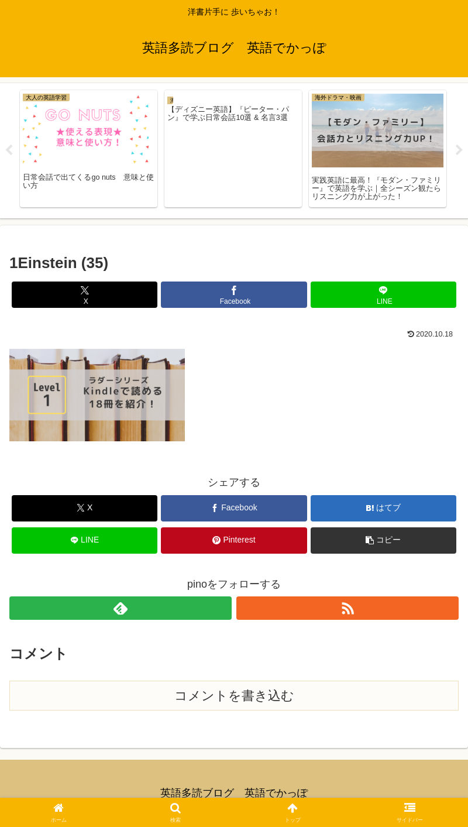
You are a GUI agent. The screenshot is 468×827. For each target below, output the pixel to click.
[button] (384, 540)
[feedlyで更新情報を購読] (120, 608)
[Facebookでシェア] (234, 295)
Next (459, 150)
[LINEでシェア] (384, 295)
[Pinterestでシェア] (234, 540)
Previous (9, 150)
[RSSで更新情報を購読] (347, 608)
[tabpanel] (88, 148)
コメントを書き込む (234, 695)
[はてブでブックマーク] (384, 508)
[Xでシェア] (85, 295)
